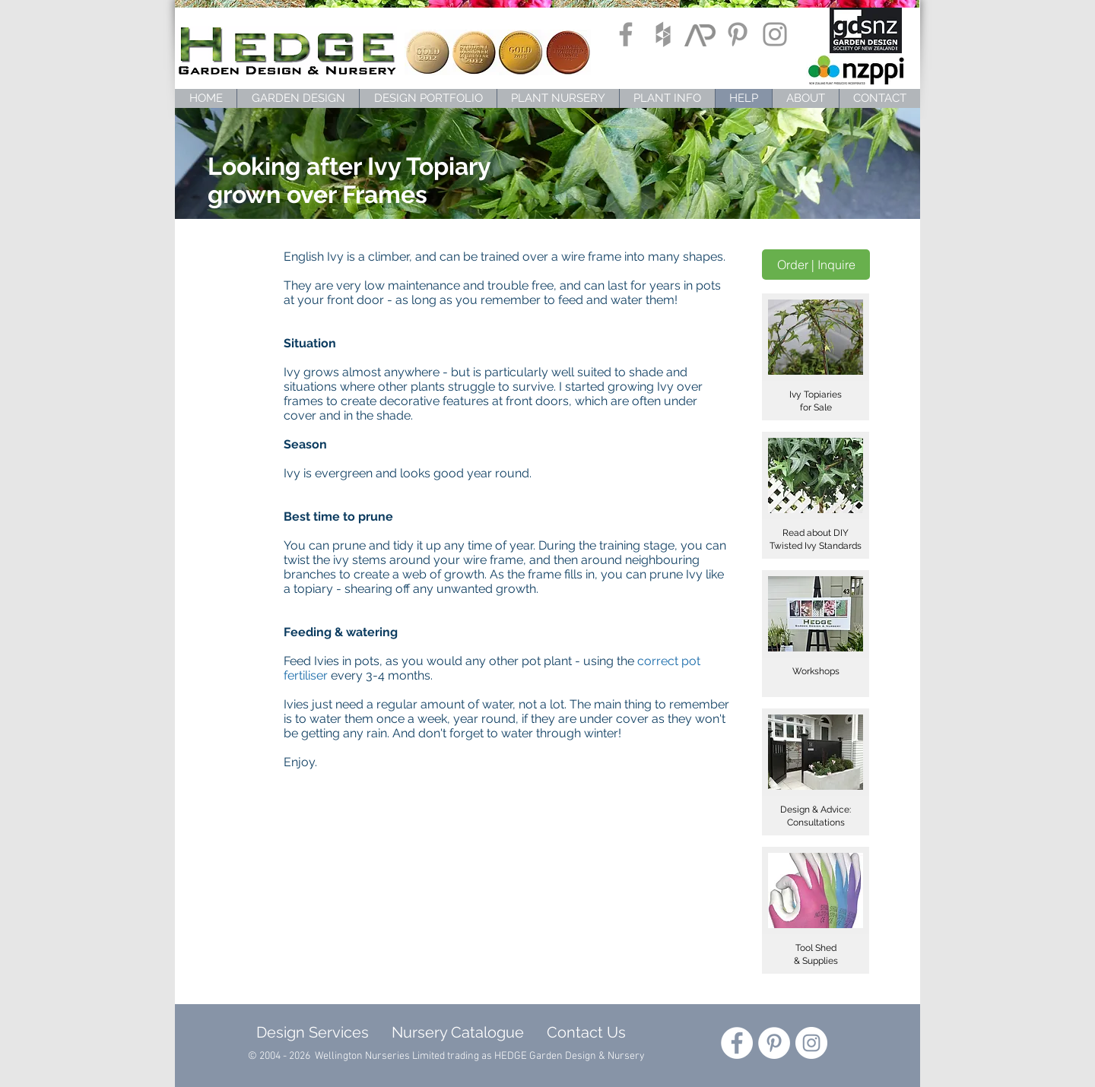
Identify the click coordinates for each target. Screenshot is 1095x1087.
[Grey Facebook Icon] (626, 34)
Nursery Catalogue (458, 1032)
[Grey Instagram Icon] (775, 34)
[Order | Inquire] (816, 264)
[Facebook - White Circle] (737, 1043)
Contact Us (586, 1032)
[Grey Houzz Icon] (663, 34)
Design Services (309, 1032)
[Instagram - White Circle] (811, 1043)
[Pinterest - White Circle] (774, 1043)
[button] (815, 356)
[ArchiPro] (700, 34)
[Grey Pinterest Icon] (738, 34)
